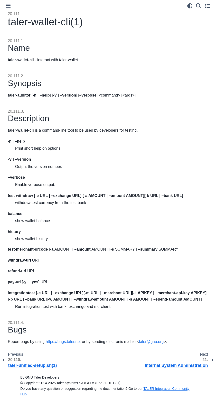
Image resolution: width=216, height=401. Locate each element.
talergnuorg (151, 342)
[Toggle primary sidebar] (8, 5)
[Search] (198, 6)
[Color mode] (189, 6)
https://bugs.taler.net (63, 342)
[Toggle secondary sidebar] (207, 6)
